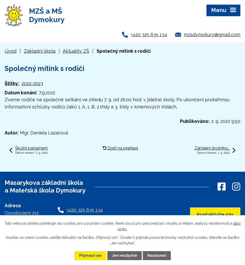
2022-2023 (32, 83)
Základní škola (39, 51)
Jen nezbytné (124, 255)
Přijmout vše (90, 255)
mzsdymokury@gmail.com (212, 34)
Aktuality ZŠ (76, 51)
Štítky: (12, 83)
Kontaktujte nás (215, 214)
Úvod (10, 51)
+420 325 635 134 (149, 34)
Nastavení (156, 255)
